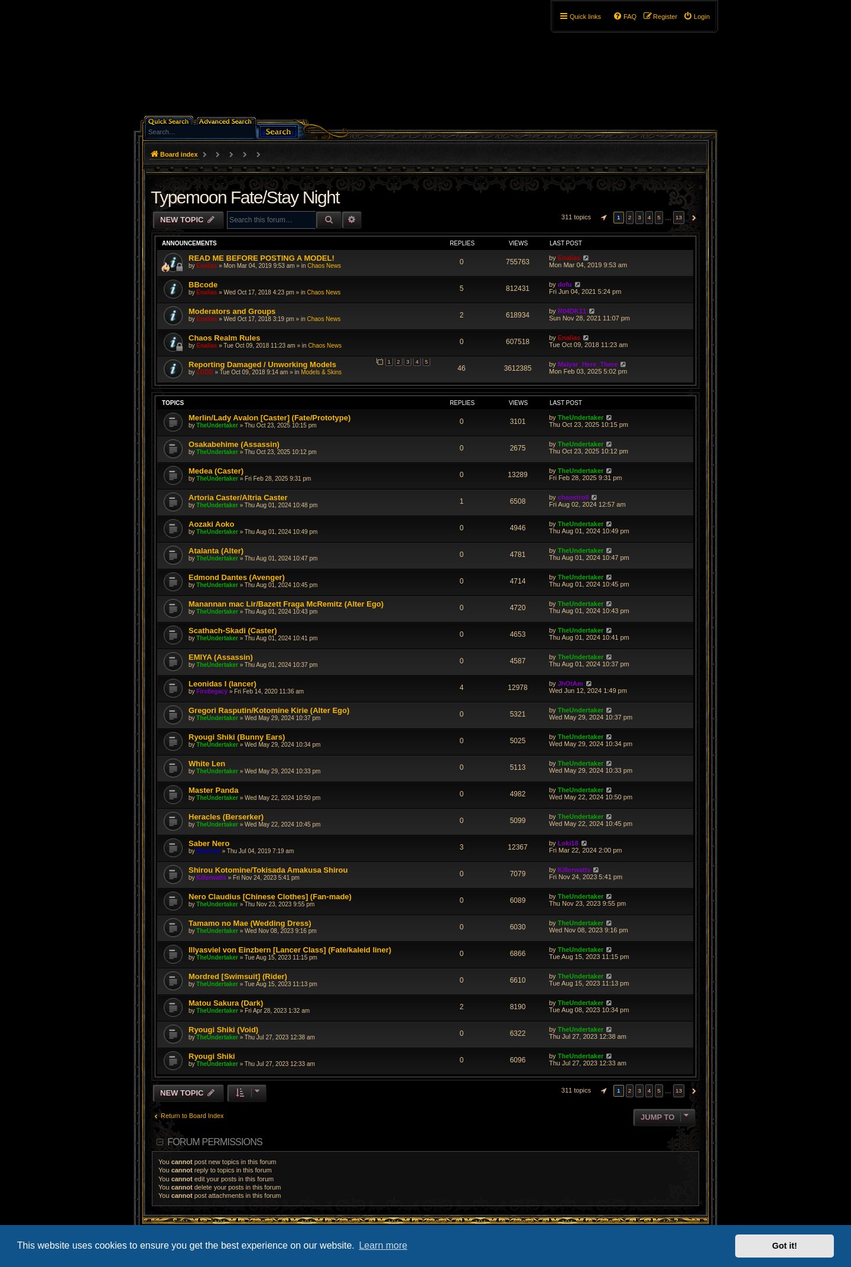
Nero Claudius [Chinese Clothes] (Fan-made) (270, 896)
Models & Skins (321, 372)
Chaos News (324, 266)
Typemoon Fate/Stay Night (245, 197)
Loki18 (568, 843)
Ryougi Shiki (212, 1056)
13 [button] (678, 217)
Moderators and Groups (232, 311)
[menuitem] (696, 16)
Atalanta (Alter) (216, 550)
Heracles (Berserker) (226, 816)
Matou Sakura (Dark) (226, 1003)
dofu (565, 284)
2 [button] (630, 217)
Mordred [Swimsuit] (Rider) (238, 976)
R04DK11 (572, 311)
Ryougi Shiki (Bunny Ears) (237, 737)
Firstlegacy (212, 691)
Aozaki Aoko (212, 524)
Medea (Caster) (216, 470)
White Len (207, 763)
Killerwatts (211, 877)
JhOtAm (570, 683)
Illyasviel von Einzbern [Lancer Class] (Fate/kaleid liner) (290, 949)
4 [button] (649, 217)
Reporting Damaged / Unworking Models (262, 364)
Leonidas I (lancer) (222, 683)
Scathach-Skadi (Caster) (233, 630)
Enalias (206, 266)
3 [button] (639, 217)
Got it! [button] (784, 1245)
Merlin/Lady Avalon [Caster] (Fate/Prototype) (269, 417)
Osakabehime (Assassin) (234, 444)
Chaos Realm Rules (224, 337)
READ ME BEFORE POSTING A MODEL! (261, 258)
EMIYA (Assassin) (221, 657)
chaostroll (573, 497)
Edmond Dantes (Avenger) (237, 577)
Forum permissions (214, 1142)
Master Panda (214, 790)
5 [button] (659, 217)
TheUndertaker (217, 425)
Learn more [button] (383, 1245)
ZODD (204, 372)
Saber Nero (209, 843)
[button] (602, 217)
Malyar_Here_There (588, 364)
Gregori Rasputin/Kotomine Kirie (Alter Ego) (269, 710)
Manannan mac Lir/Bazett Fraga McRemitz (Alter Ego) (286, 604)
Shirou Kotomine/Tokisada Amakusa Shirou (268, 870)
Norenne (208, 851)
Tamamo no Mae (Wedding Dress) (250, 923)
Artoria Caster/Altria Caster (238, 497)
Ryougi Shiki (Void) (223, 1029)
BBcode (203, 284)
